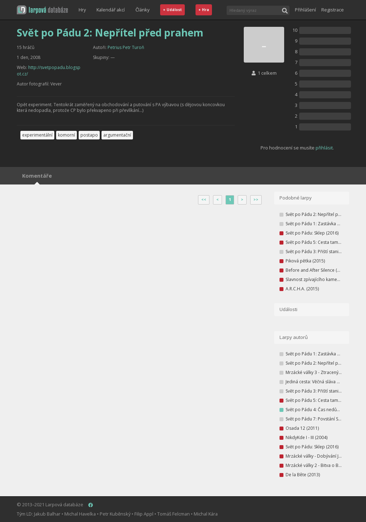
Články (142, 9)
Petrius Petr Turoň (126, 47)
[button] (42, 10)
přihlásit (324, 147)
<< (203, 199)
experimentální (37, 135)
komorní (66, 135)
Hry (82, 9)
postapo (89, 135)
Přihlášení (305, 9)
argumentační (117, 135)
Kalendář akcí (111, 9)
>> (255, 199)
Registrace (332, 9)
